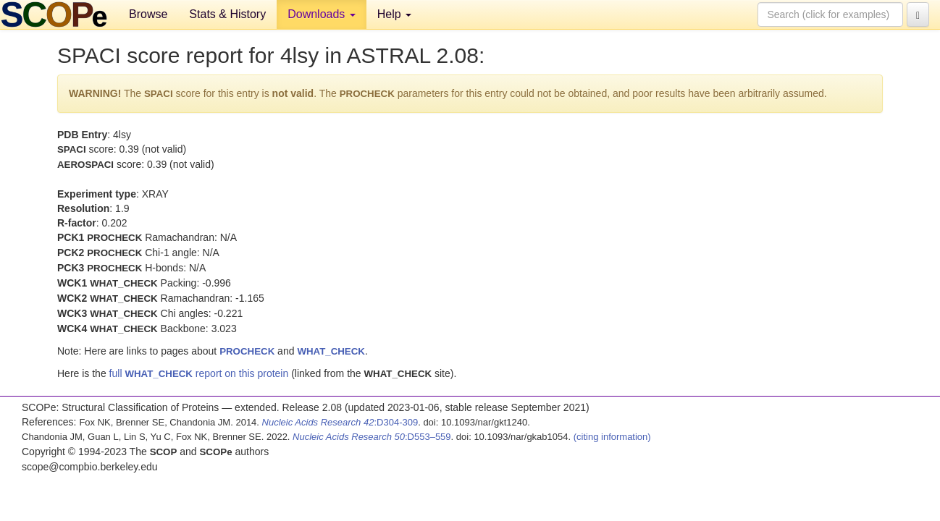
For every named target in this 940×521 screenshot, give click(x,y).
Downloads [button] (322, 14)
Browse (148, 14)
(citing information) (612, 436)
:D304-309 (340, 422)
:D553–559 (372, 436)
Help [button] (394, 14)
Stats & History (227, 14)
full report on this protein (199, 373)
